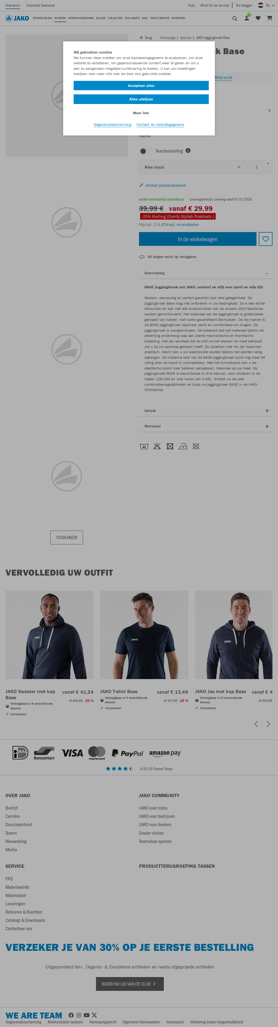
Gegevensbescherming (112, 124)
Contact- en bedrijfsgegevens (160, 124)
